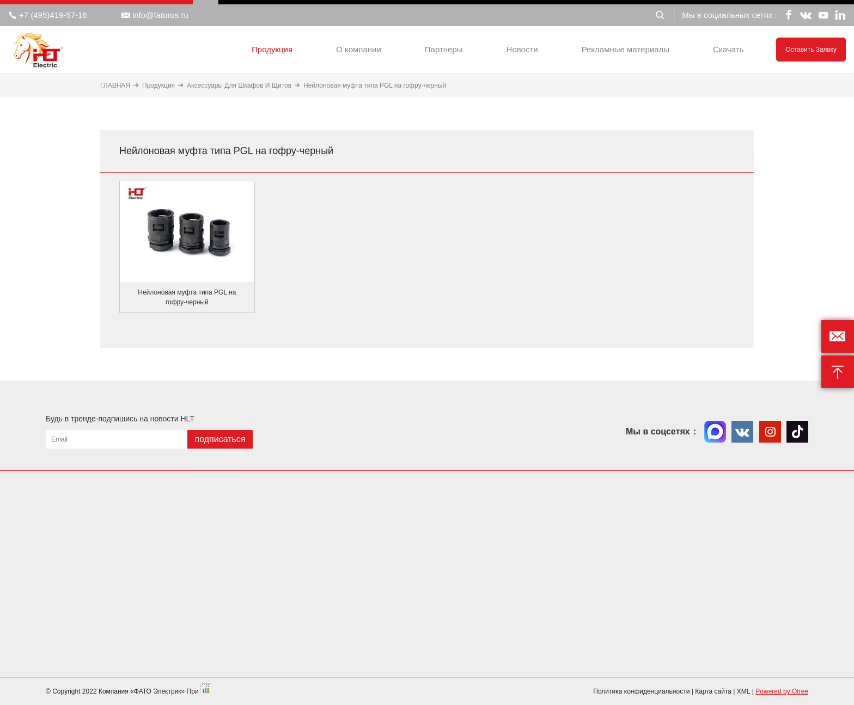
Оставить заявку (811, 49)
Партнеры (444, 49)
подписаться (219, 439)
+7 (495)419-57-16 (47, 15)
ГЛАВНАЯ (115, 85)
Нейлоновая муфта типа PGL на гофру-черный (374, 85)
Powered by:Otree (781, 691)
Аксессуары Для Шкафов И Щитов (239, 85)
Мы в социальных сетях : (729, 15)
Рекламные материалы (625, 49)
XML (744, 691)
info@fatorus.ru (154, 15)
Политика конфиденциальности (641, 691)
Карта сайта (713, 691)
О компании (358, 49)
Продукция (272, 49)
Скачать (728, 49)
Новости (522, 49)
